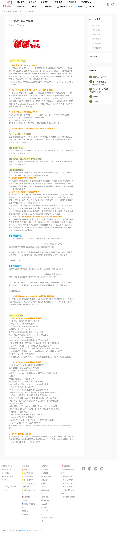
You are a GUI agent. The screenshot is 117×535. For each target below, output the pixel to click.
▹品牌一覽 (44, 469)
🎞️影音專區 (22, 6)
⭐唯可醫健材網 (27, 480)
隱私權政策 (26, 514)
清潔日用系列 (97, 47)
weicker (23, 530)
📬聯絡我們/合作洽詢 (85, 6)
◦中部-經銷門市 (67, 483)
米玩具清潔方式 (97, 76)
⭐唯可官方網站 (27, 473)
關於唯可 (20, 2)
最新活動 (44, 2)
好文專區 (34, 6)
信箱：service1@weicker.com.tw (9, 486)
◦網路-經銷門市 (67, 476)
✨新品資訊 (57, 2)
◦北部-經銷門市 (67, 480)
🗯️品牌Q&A (86, 2)
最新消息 (32, 2)
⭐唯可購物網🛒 (27, 476)
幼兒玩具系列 (97, 38)
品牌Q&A (96, 34)
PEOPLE (94, 96)
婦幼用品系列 (97, 43)
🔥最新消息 (26, 469)
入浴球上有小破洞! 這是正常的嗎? (98, 90)
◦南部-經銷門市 (67, 487)
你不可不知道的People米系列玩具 (97, 83)
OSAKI (93, 101)
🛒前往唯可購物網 (64, 6)
